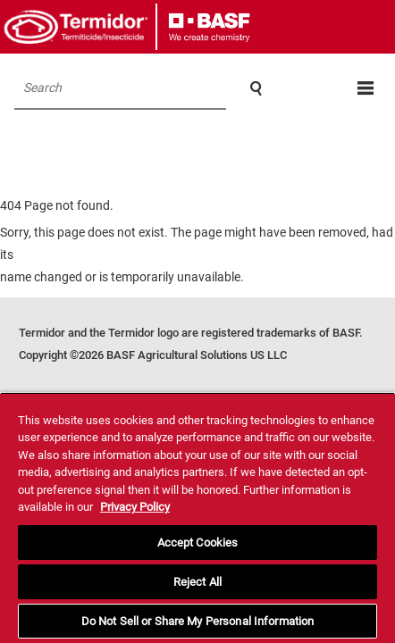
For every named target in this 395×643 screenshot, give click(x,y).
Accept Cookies (198, 542)
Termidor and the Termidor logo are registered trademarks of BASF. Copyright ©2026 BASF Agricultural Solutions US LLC (191, 344)
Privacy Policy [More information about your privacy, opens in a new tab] (135, 507)
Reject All (197, 582)
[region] (197, 517)
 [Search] (256, 88)
